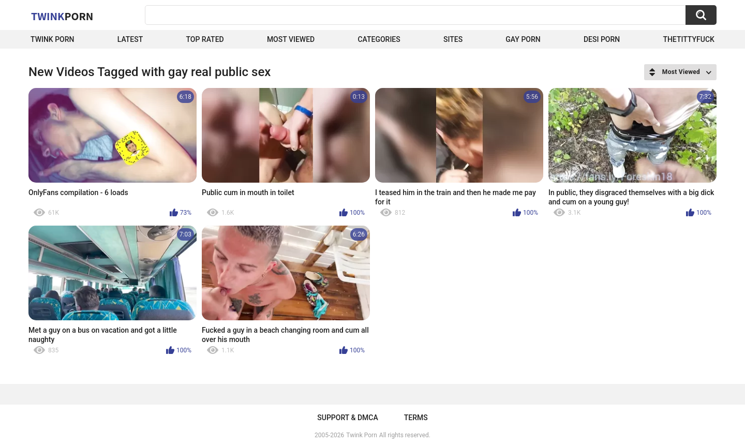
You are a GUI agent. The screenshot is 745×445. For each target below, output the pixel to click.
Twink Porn (52, 39)
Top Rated (205, 39)
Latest (130, 39)
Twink (62, 16)
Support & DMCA (347, 417)
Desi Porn (602, 39)
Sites (453, 39)
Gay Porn (522, 39)
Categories (378, 39)
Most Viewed (291, 39)
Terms (416, 417)
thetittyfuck (688, 39)
